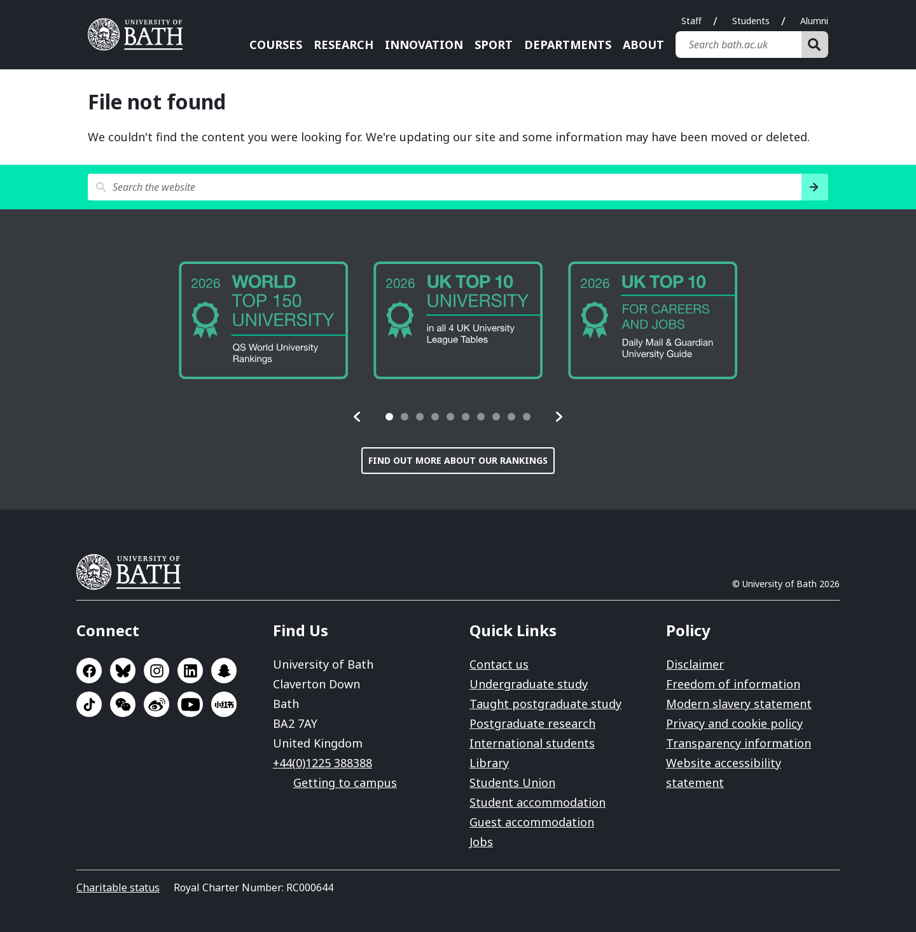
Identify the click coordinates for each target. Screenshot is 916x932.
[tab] (389, 417)
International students (532, 743)
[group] (263, 320)
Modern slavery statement (739, 703)
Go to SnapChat (224, 670)
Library (489, 762)
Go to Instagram (156, 670)
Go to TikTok (89, 704)
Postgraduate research (532, 723)
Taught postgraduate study (545, 703)
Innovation (424, 44)
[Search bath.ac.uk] (739, 44)
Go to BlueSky (122, 670)
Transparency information (738, 743)
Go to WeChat (122, 704)
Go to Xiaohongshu (224, 704)
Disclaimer (695, 664)
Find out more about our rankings (458, 460)
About (643, 44)
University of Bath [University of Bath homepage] (140, 34)
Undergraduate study (528, 684)
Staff (691, 21)
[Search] (815, 44)
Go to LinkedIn (190, 670)
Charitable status (118, 887)
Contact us (499, 664)
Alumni (814, 21)
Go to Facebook (89, 670)
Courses (275, 44)
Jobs (481, 841)
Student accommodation (537, 802)
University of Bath (133, 572)
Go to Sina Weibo (156, 704)
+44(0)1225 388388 (322, 762)
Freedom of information (733, 684)
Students (751, 21)
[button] (357, 416)
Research (343, 44)
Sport (494, 44)
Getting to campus (345, 782)
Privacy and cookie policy (734, 723)
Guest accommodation (531, 822)
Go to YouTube (190, 704)
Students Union (512, 782)
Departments (567, 44)
